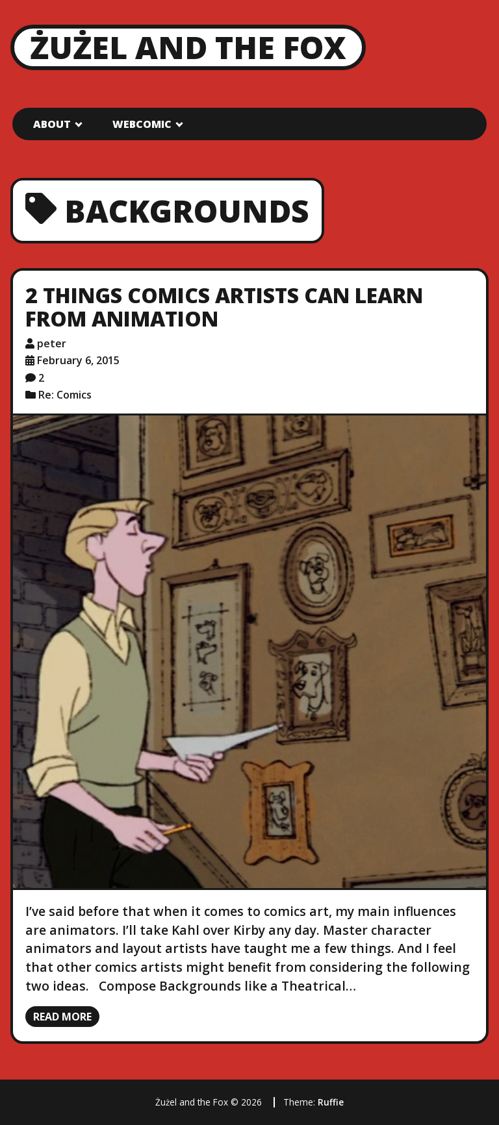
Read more (62, 1016)
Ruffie (331, 1102)
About (52, 124)
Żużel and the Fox (188, 47)
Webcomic (142, 124)
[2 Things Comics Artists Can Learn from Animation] (249, 652)
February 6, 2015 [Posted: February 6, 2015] (78, 360)
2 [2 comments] (41, 378)
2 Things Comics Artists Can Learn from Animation (224, 307)
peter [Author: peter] (51, 343)
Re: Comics (65, 395)
